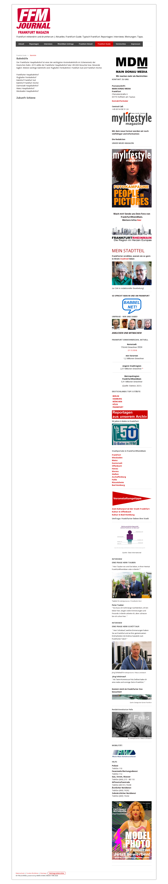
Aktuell (21, 44)
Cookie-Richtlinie (32, 873)
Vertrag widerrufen (56, 873)
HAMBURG (117, 399)
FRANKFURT (118, 407)
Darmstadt (117, 463)
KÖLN (115, 404)
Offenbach (117, 466)
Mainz (115, 460)
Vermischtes (121, 44)
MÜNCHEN (117, 401)
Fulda (114, 479)
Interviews (48, 44)
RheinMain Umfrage (66, 44)
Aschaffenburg (119, 477)
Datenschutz (20, 873)
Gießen (115, 474)
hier (139, 220)
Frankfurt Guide (104, 44)
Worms (115, 471)
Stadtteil (124, 259)
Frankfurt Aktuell (86, 44)
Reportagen (34, 44)
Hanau (115, 468)
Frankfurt (116, 455)
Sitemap (43, 873)
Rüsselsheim (118, 482)
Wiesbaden (117, 457)
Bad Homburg (118, 485)
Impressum (135, 44)
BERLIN (116, 396)
